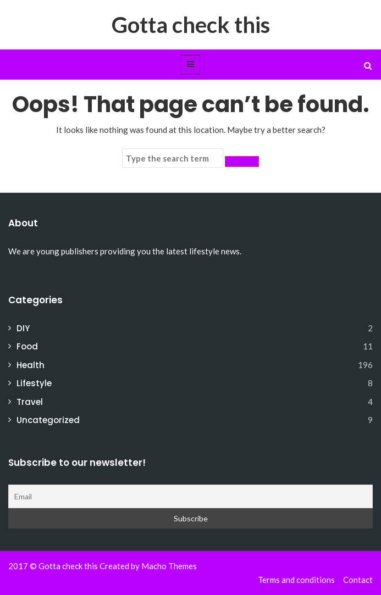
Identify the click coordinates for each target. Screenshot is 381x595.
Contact (358, 580)
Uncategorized (48, 420)
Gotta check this (191, 25)
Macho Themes (169, 566)
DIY (23, 328)
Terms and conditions (296, 580)
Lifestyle (34, 383)
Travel (29, 402)
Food (27, 346)
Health (30, 365)
